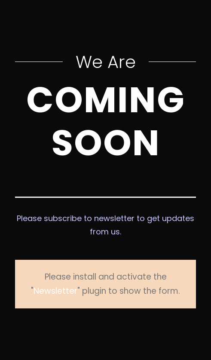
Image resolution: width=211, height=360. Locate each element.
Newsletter (160, 276)
